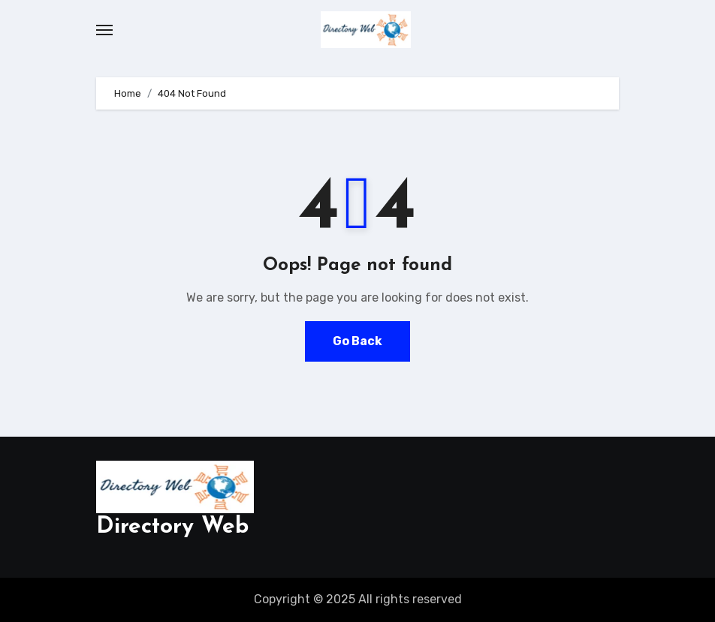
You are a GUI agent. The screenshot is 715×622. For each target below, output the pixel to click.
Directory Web (172, 527)
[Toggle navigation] (104, 30)
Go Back (357, 341)
